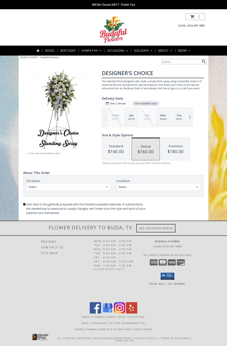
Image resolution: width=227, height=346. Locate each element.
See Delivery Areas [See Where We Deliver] (156, 228)
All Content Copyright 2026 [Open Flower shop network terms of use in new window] (78, 338)
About (165, 51)
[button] (195, 16)
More (184, 51)
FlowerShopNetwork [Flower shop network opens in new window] (116, 338)
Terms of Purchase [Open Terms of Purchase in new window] (174, 338)
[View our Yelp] (131, 312)
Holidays (143, 51)
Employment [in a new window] (143, 329)
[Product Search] (181, 61)
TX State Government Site (127, 323)
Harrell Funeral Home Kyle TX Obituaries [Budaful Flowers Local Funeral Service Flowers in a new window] (104, 329)
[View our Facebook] (95, 312)
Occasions (118, 51)
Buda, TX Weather (94, 323)
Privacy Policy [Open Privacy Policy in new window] (146, 338)
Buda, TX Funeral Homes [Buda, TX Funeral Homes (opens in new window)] (99, 316)
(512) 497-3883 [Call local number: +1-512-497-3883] (196, 25)
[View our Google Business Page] (107, 312)
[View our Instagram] (119, 312)
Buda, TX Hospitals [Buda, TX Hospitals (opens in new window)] (131, 316)
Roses (50, 51)
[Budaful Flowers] (113, 29)
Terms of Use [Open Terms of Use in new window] (124, 340)
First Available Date (146, 103)
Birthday (68, 51)
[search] (203, 61)
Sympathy (92, 51)
